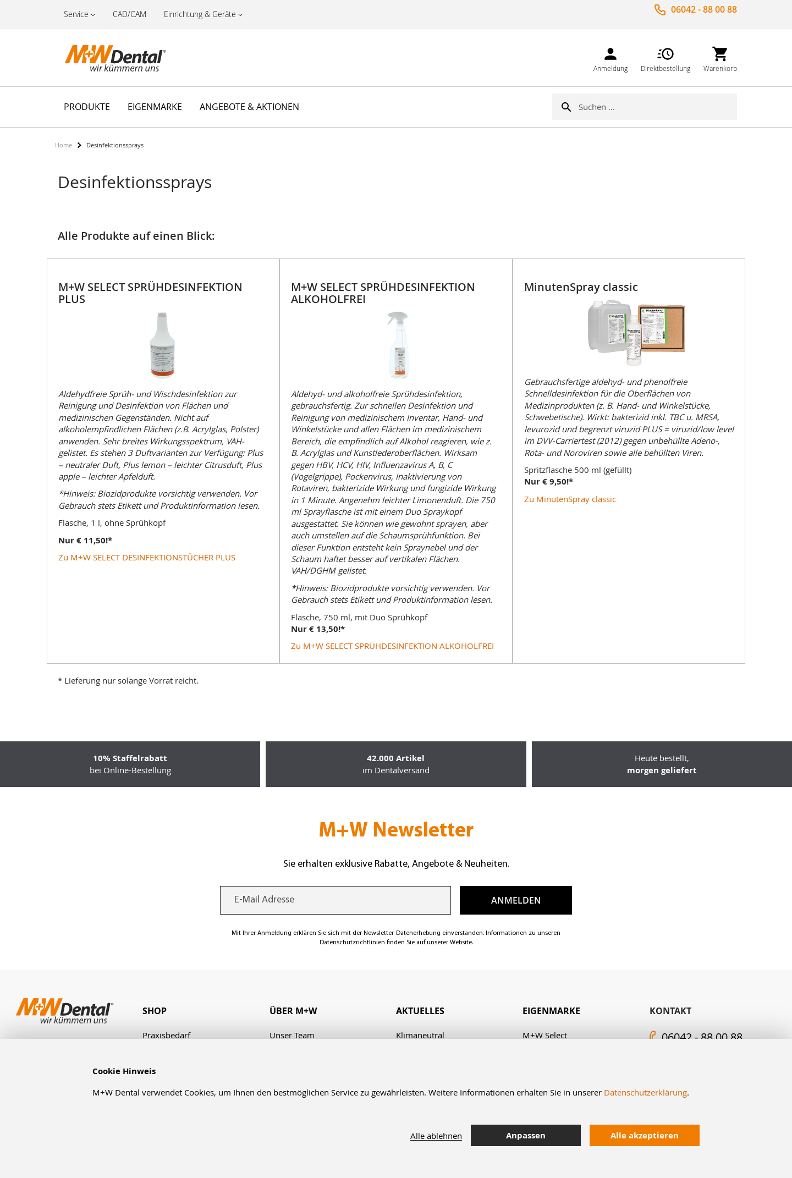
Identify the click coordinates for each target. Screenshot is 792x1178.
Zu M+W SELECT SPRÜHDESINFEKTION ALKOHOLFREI (392, 645)
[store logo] (110, 58)
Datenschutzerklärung (645, 1092)
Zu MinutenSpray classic (570, 498)
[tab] (205, 1011)
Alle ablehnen (436, 1135)
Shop (154, 1011)
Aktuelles (420, 1011)
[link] (610, 57)
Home (63, 145)
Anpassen (526, 1135)
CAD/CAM (129, 14)
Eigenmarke (551, 1011)
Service (76, 14)
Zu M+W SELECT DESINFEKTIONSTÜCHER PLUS (146, 557)
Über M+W (293, 1011)
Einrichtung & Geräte (200, 14)
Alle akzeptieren (644, 1135)
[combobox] (658, 106)
